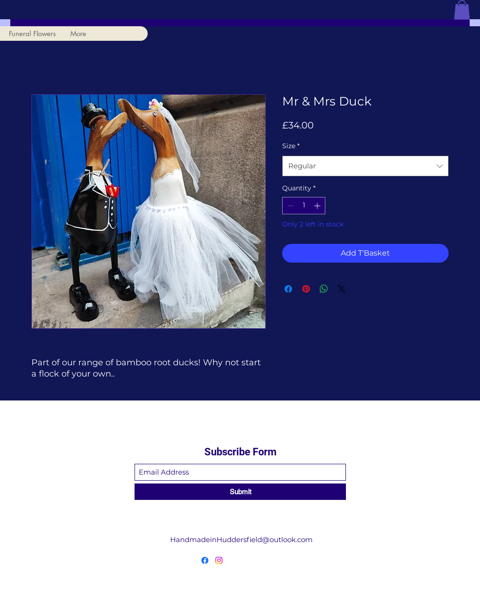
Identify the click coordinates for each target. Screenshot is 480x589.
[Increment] (318, 205)
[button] (462, 10)
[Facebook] (205, 560)
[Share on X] (341, 288)
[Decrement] (289, 205)
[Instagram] (219, 560)
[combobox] (365, 166)
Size (291, 146)
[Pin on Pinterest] (306, 288)
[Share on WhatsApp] (324, 288)
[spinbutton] (303, 205)
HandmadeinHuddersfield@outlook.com (241, 539)
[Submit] (240, 491)
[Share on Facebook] (288, 288)
